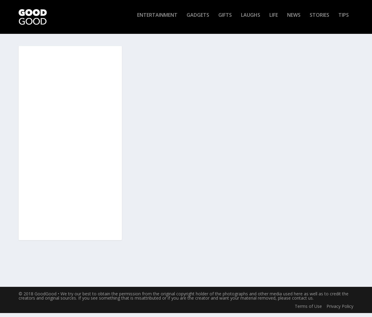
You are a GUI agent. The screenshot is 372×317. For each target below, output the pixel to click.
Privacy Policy (339, 310)
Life (273, 19)
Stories (319, 19)
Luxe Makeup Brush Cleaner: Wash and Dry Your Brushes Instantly (183, 127)
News (294, 19)
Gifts (225, 19)
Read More (152, 259)
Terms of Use (308, 310)
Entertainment (157, 19)
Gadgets (198, 19)
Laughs (250, 19)
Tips (343, 19)
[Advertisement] (70, 147)
